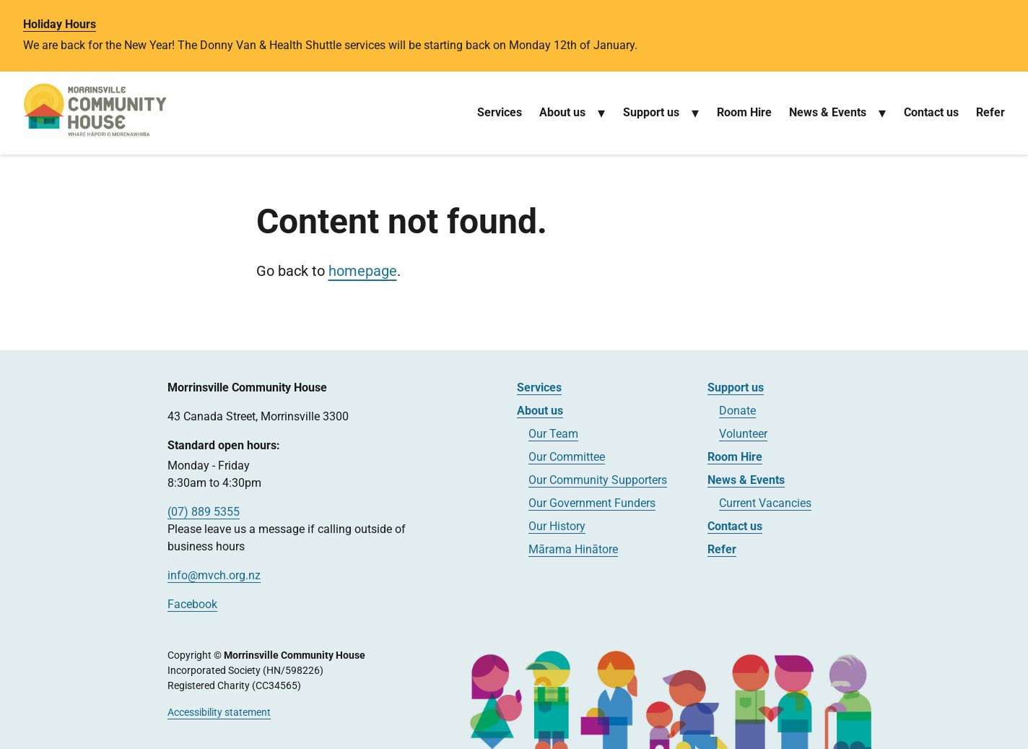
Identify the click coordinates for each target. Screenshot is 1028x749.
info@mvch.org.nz (214, 575)
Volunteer (743, 434)
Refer (990, 112)
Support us (651, 112)
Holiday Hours (59, 24)
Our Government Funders (591, 503)
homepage (362, 270)
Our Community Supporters (597, 480)
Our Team (553, 434)
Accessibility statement (219, 712)
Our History (556, 526)
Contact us (931, 112)
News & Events (827, 112)
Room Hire (744, 112)
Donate (737, 410)
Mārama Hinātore (573, 549)
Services (499, 112)
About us (562, 112)
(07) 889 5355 (203, 512)
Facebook (192, 604)
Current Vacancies (765, 503)
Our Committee (566, 457)
